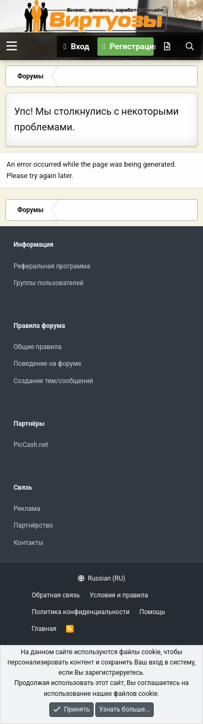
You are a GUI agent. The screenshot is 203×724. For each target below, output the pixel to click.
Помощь (152, 612)
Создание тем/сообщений (53, 381)
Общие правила (37, 347)
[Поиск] (189, 46)
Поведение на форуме (47, 363)
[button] (11, 46)
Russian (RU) (101, 578)
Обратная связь (56, 595)
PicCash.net (31, 445)
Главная (44, 629)
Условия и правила (119, 595)
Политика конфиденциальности (81, 612)
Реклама (27, 508)
